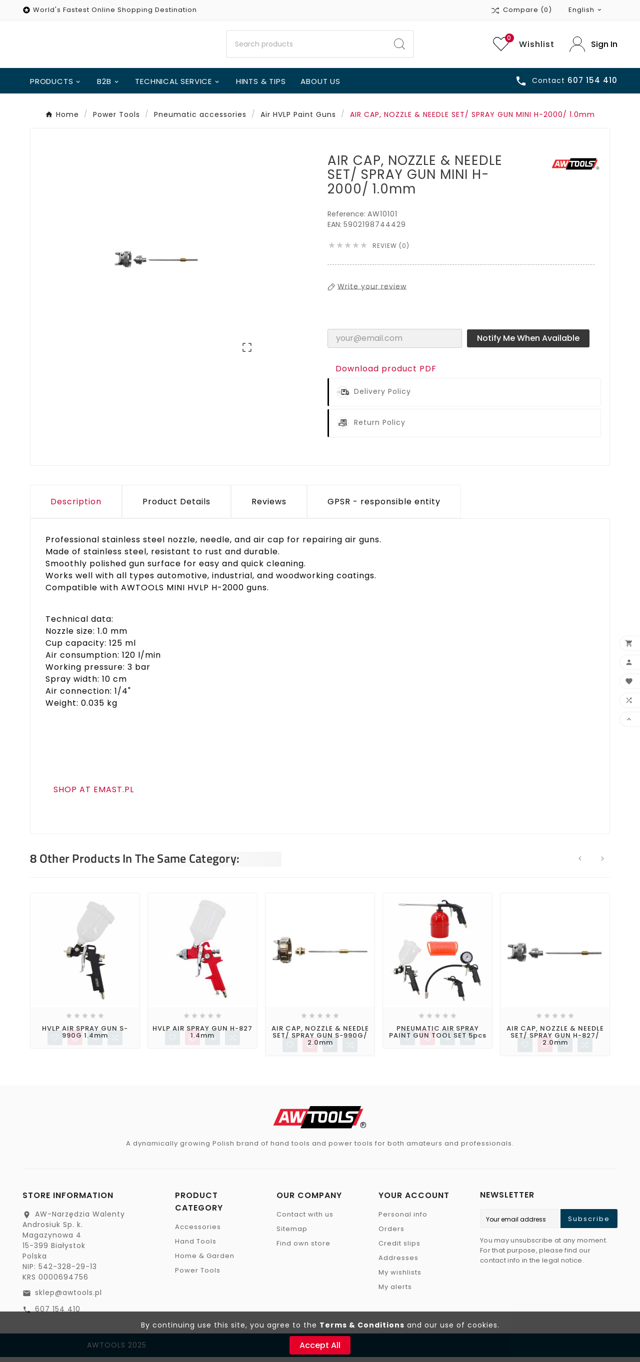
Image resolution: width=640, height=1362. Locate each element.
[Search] (306, 46)
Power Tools (197, 1275)
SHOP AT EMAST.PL (94, 793)
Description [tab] (76, 505)
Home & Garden (204, 1261)
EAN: (336, 228)
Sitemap (292, 1234)
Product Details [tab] (176, 505)
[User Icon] (594, 46)
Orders (391, 1234)
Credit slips (399, 1248)
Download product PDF (386, 372)
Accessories (198, 1232)
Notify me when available (528, 342)
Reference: (348, 218)
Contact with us (305, 1219)
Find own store (303, 1248)
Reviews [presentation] (269, 505)
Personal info (403, 1219)
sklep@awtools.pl (68, 1298)
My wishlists (400, 1277)
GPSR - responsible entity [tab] (384, 505)
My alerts (395, 1292)
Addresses (398, 1263)
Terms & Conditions (362, 1325)
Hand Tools (195, 1246)
